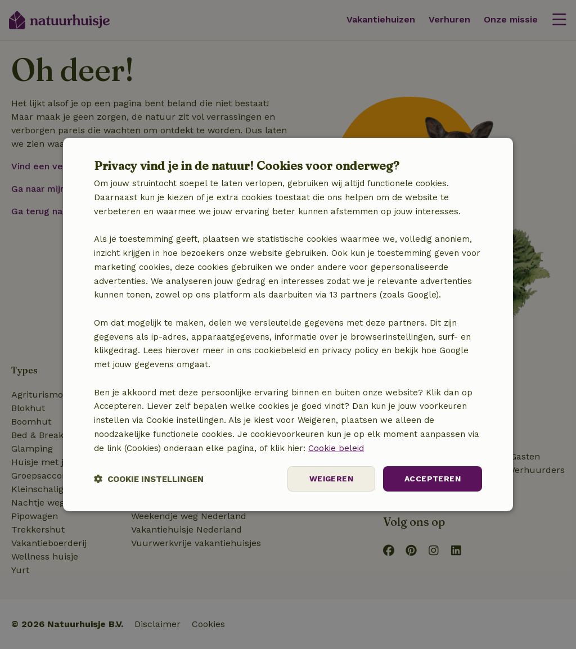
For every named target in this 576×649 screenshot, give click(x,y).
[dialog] (288, 324)
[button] (149, 479)
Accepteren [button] (432, 478)
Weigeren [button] (331, 478)
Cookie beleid (336, 448)
